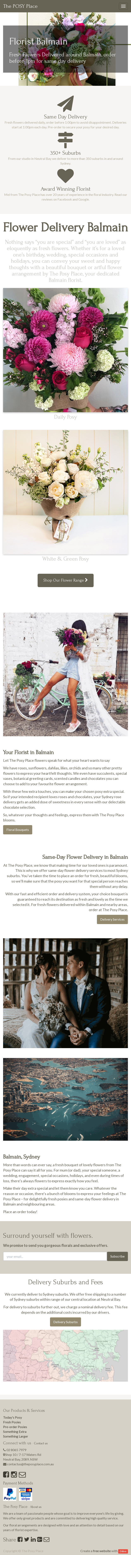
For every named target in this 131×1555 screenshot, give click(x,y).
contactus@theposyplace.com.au (30, 1464)
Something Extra (14, 1431)
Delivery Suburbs (65, 1322)
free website (102, 1551)
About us (36, 1507)
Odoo (123, 1551)
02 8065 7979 (16, 1450)
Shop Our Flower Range (65, 580)
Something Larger (15, 1436)
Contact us (41, 1443)
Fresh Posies (12, 1422)
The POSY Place (20, 6)
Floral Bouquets (17, 830)
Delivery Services (112, 919)
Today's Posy (12, 1417)
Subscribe (117, 1256)
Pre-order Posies (15, 1427)
